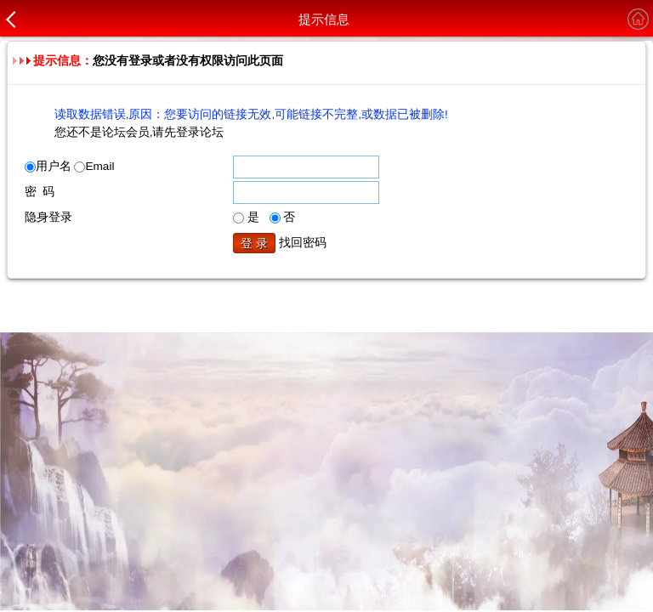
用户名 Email (70, 166)
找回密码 (302, 242)
